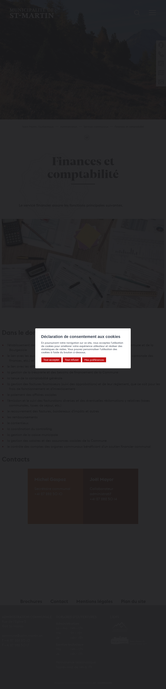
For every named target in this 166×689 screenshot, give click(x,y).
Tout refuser (70, 359)
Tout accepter (49, 359)
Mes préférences (92, 359)
